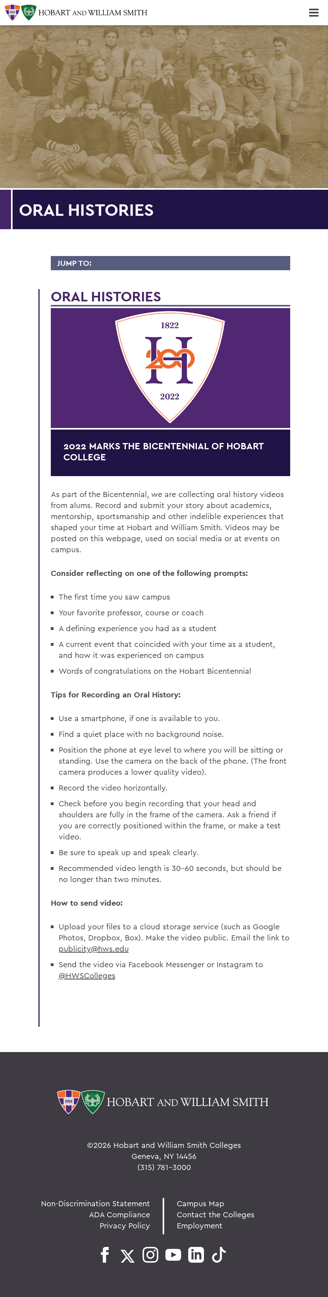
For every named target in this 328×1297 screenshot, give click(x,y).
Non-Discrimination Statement (95, 1203)
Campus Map (200, 1203)
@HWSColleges (87, 975)
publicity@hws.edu (94, 948)
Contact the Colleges (215, 1214)
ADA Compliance (119, 1214)
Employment (199, 1225)
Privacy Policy (125, 1225)
